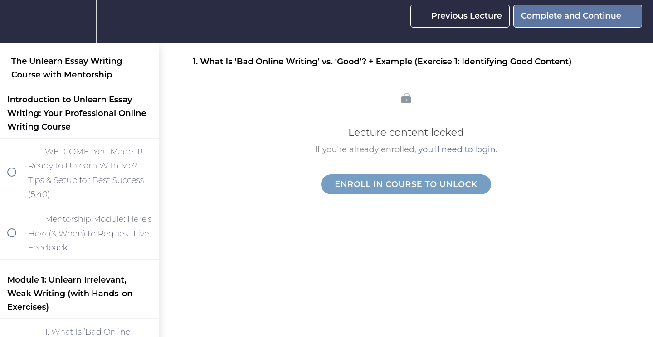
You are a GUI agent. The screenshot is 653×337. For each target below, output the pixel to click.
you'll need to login (457, 149)
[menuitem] (79, 21)
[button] (17, 21)
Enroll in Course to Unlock (406, 184)
